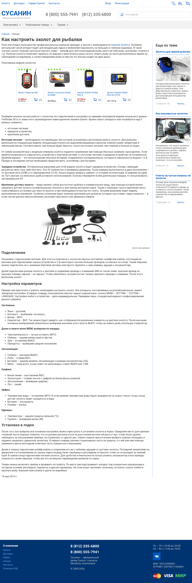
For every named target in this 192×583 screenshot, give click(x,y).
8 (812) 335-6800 (84, 546)
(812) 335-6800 (96, 14)
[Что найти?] (154, 14)
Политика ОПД (10, 568)
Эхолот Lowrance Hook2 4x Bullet (59, 93)
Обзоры (7, 561)
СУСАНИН (16, 14)
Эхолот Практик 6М (28, 92)
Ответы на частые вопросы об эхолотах (173, 177)
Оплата (6, 3)
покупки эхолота (120, 44)
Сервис (6, 557)
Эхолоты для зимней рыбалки (173, 52)
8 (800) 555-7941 (62, 14)
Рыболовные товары (37, 24)
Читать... (181, 103)
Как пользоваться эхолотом (172, 113)
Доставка (19, 3)
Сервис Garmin (36, 3)
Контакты (54, 3)
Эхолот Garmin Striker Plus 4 (87, 93)
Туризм (61, 24)
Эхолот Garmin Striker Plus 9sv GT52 (117, 93)
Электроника (10, 24)
